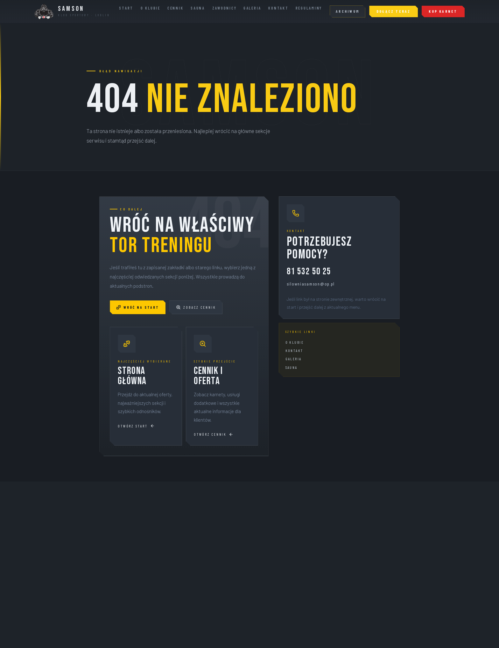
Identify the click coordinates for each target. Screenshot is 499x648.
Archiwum (347, 11)
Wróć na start (137, 307)
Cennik (175, 8)
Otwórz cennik (213, 434)
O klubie (294, 342)
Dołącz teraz (393, 11)
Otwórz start (136, 426)
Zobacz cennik (196, 307)
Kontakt (278, 8)
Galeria (252, 8)
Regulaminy (309, 8)
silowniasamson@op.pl (311, 283)
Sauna (198, 8)
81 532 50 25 (309, 272)
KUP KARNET (443, 11)
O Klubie (150, 8)
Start (126, 8)
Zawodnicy (224, 8)
